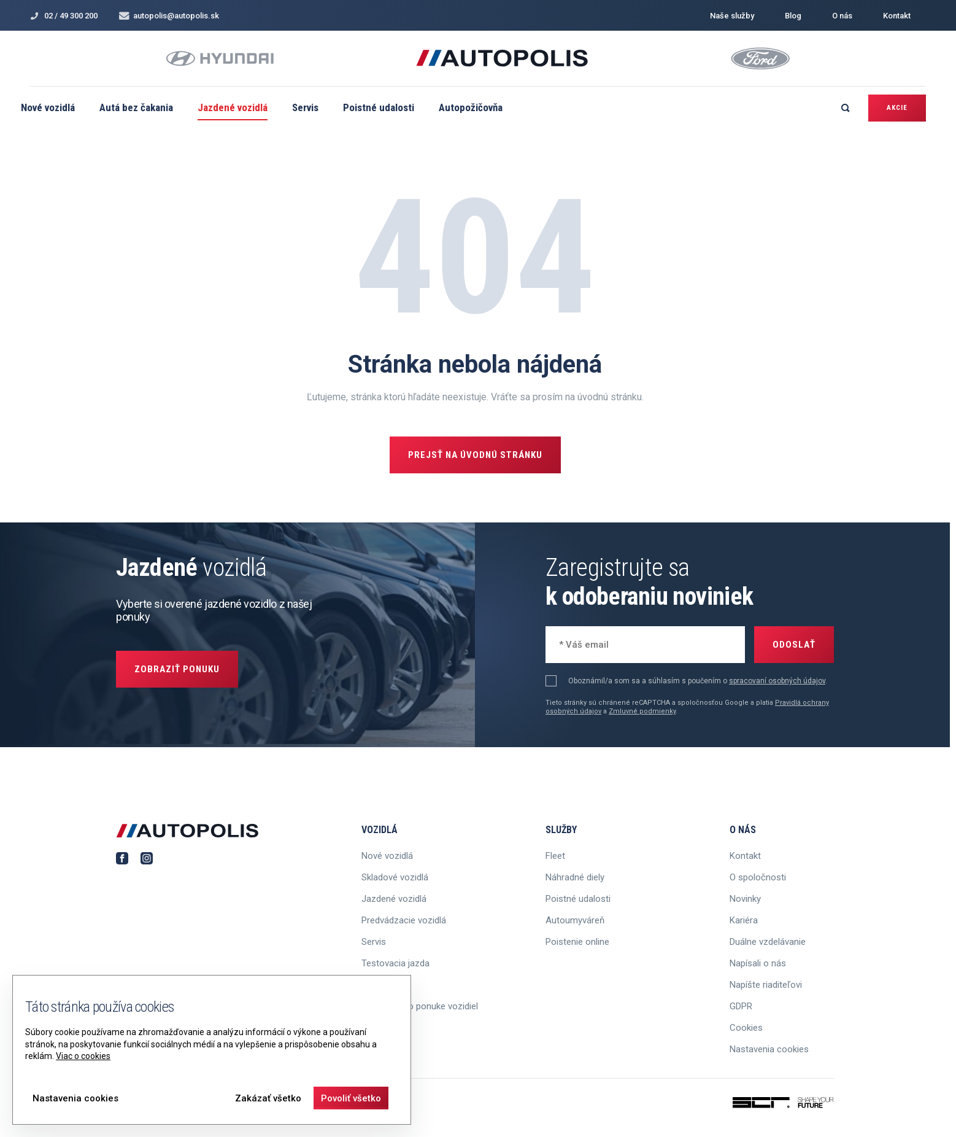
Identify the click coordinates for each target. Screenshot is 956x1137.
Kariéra (744, 920)
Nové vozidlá (48, 107)
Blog (793, 15)
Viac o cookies (83, 1056)
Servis (305, 107)
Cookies (746, 1027)
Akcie (897, 108)
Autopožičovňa (471, 107)
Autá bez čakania (136, 107)
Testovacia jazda (395, 963)
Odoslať (794, 644)
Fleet (555, 855)
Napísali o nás (758, 963)
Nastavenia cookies (769, 1049)
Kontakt (897, 15)
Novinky (745, 898)
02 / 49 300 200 (64, 15)
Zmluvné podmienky (642, 711)
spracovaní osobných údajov (777, 681)
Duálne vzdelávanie (768, 941)
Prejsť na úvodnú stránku (475, 454)
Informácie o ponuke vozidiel (419, 1006)
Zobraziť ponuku (177, 669)
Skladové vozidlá (394, 877)
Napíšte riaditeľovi (766, 984)
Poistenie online (577, 941)
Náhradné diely (574, 877)
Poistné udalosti (378, 107)
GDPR (741, 1006)
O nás (842, 15)
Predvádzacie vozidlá (403, 920)
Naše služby (732, 15)
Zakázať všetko (268, 1098)
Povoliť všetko (351, 1098)
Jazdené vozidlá (233, 107)
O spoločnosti (758, 877)
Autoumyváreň (574, 920)
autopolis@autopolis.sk (169, 15)
